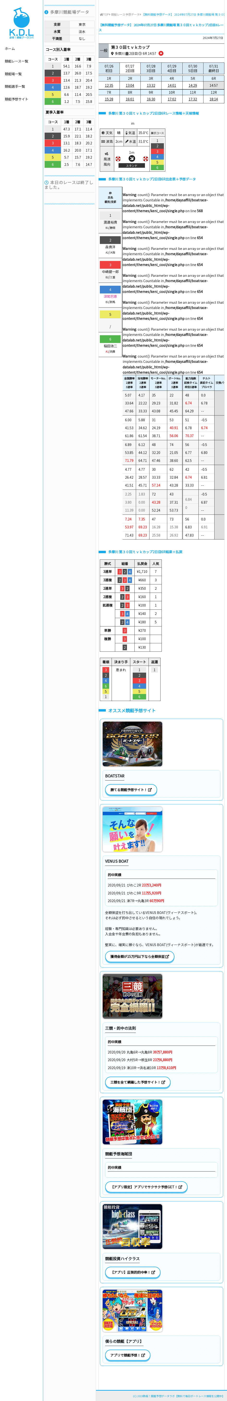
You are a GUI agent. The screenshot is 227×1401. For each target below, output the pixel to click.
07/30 (193, 68)
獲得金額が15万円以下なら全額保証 (139, 956)
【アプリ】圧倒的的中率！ (132, 1272)
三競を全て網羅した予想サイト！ (137, 1082)
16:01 (130, 99)
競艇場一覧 (13, 73)
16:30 (151, 99)
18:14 (213, 99)
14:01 (172, 85)
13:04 (130, 85)
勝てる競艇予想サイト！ (131, 789)
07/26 (109, 68)
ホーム (10, 48)
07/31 (214, 68)
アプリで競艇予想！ (127, 1355)
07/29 (172, 68)
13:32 (151, 85)
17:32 (193, 99)
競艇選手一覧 (15, 86)
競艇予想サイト (16, 99)
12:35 (109, 85)
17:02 (172, 99)
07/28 (151, 68)
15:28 (109, 99)
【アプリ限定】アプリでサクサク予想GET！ (146, 1186)
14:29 (193, 85)
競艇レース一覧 (16, 61)
